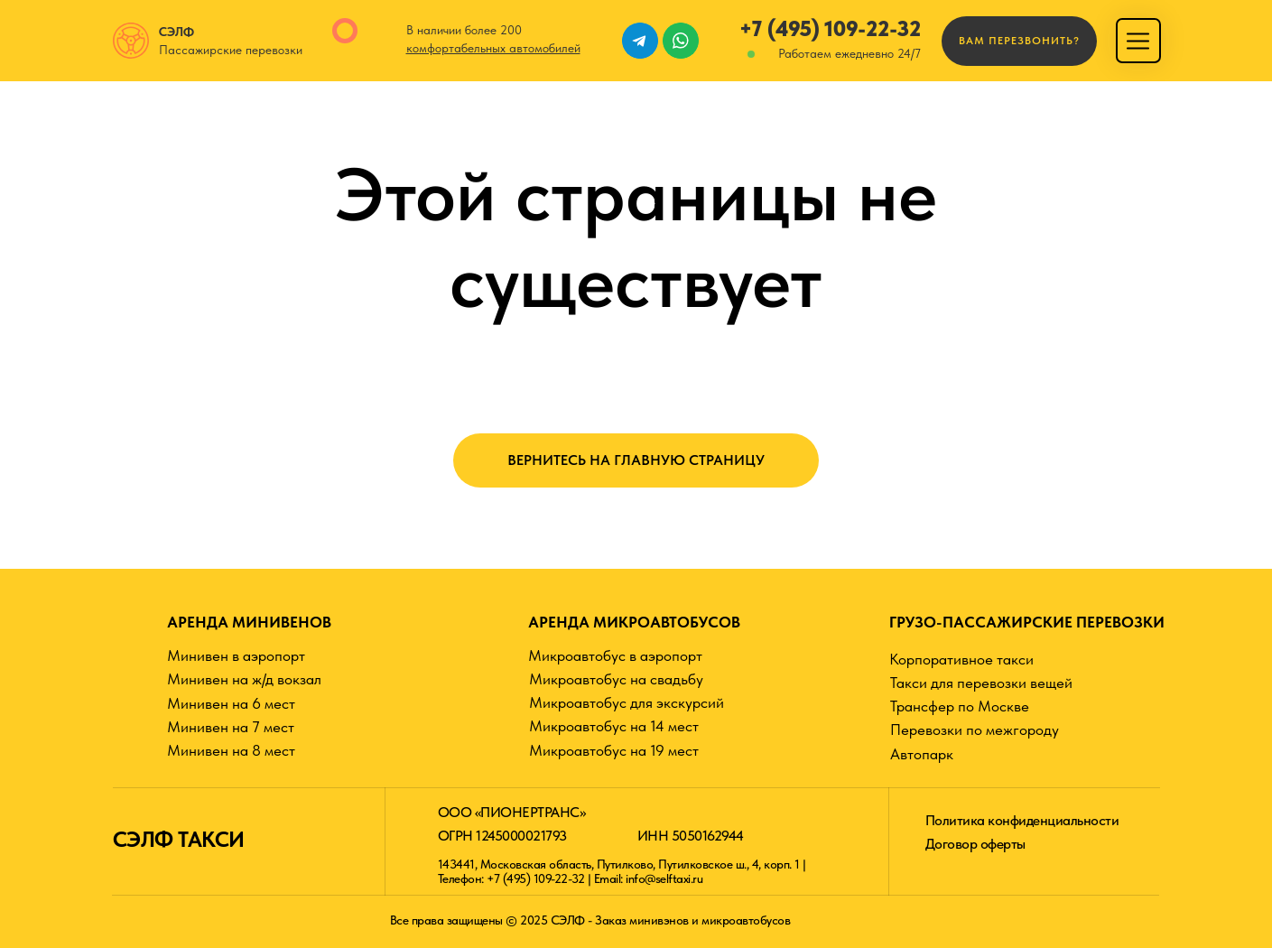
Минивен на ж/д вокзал (244, 679)
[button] (1019, 41)
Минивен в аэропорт (236, 655)
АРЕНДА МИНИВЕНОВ (249, 622)
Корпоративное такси (961, 659)
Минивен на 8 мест (231, 750)
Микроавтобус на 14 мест (614, 726)
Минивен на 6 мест (231, 703)
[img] (1138, 41)
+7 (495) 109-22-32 (830, 28)
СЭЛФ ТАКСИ (179, 839)
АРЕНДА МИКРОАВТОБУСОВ (634, 622)
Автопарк (921, 754)
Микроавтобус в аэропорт (615, 655)
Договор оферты (975, 843)
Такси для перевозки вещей (981, 683)
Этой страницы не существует (636, 237)
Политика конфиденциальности (1022, 820)
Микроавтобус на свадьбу (616, 679)
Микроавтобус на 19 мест (614, 750)
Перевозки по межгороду (974, 729)
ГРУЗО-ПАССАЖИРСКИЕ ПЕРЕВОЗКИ (1027, 622)
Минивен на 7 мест (230, 727)
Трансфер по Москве (959, 706)
